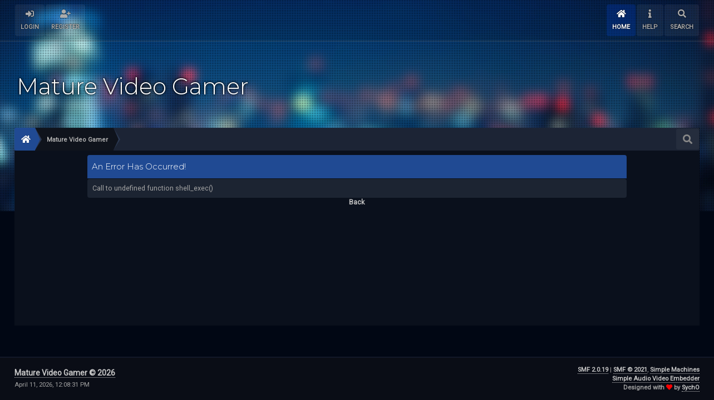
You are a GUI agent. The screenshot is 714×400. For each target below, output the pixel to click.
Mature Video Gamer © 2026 (64, 372)
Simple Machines (675, 369)
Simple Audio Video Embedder (656, 378)
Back (357, 202)
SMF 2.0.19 (593, 369)
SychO (691, 387)
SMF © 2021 (630, 369)
